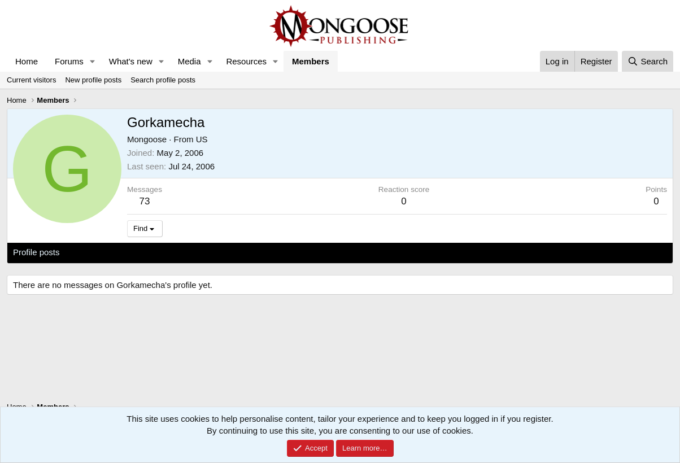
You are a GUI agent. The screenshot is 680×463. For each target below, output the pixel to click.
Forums (69, 61)
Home (26, 61)
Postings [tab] (149, 252)
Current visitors (31, 80)
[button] (93, 61)
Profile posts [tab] (36, 252)
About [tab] (188, 252)
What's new (130, 61)
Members (310, 61)
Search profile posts (162, 80)
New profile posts (93, 80)
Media (189, 61)
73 (145, 201)
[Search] (647, 61)
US (202, 139)
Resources (246, 61)
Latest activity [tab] (97, 252)
